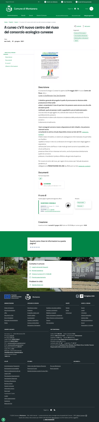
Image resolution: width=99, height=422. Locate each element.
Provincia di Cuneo (32, 368)
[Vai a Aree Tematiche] (66, 2)
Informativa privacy (9, 388)
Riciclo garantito (54, 368)
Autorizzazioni (31, 318)
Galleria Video (84, 318)
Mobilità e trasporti (51, 313)
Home (5, 22)
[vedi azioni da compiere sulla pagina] (86, 26)
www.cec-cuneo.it (84, 166)
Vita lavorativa (50, 323)
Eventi (83, 308)
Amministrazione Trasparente (11, 366)
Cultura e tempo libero (33, 323)
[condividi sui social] (77, 26)
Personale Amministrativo (11, 320)
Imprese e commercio (51, 310)
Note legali (7, 391)
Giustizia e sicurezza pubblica (53, 308)
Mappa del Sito (8, 403)
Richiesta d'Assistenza (10, 381)
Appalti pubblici (31, 315)
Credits (6, 396)
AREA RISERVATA (48, 420)
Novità (11, 22)
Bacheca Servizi (8, 383)
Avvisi (16, 22)
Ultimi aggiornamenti (9, 398)
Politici (6, 323)
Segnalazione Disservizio (10, 378)
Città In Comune (80, 415)
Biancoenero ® (55, 418)
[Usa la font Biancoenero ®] (50, 2)
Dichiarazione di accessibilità (11, 368)
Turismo (48, 320)
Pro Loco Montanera (55, 366)
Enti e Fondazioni (8, 318)
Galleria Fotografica (86, 315)
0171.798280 (50, 209)
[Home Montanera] (21, 8)
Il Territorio (84, 313)
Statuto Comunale (9, 386)
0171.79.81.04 (10, 337)
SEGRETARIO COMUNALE (48, 203)
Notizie (67, 308)
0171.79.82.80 (10, 336)
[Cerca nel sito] (91, 9)
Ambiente (29, 310)
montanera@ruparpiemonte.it (52, 211)
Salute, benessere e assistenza (54, 315)
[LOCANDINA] (41, 184)
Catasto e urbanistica (32, 320)
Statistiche (7, 401)
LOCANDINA (47, 184)
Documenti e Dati (8, 315)
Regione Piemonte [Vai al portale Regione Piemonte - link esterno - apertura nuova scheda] (10, 2)
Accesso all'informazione (62, 15)
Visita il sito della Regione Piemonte (36, 366)
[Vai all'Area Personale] (83, 2)
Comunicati (69, 313)
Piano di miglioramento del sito (12, 371)
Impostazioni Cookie (9, 393)
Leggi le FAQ (7, 373)
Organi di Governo (9, 308)
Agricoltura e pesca (32, 308)
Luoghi (83, 310)
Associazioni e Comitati (87, 325)
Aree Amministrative (9, 310)
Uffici (5, 313)
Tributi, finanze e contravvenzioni (54, 318)
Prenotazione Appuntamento (11, 376)
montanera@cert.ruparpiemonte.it (16, 343)
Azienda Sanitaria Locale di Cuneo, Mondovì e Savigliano (41, 371)
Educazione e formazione (33, 325)
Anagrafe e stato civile (33, 313)
